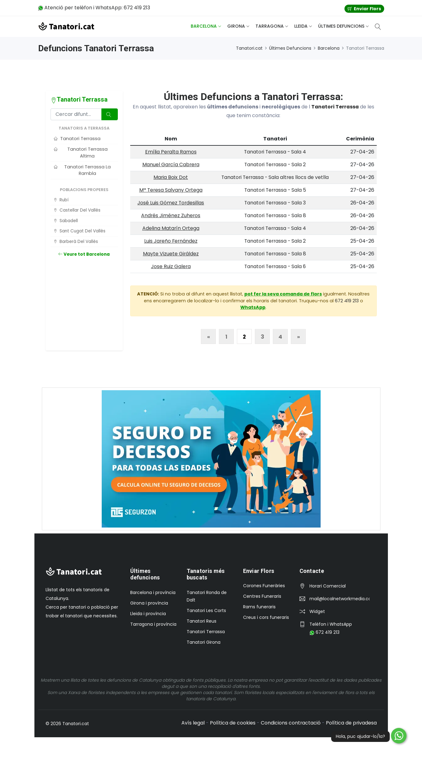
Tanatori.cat (249, 48)
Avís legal (192, 722)
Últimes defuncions (341, 26)
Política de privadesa (351, 722)
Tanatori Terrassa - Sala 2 (275, 164)
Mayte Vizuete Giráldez (171, 253)
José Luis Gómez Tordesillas (170, 202)
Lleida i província (148, 613)
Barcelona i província (152, 592)
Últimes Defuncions (290, 48)
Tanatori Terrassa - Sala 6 (275, 266)
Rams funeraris (259, 607)
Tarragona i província (153, 624)
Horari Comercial (327, 586)
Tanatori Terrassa (335, 106)
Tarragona (269, 26)
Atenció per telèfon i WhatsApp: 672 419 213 (94, 7)
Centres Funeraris (262, 596)
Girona (236, 26)
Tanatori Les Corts (206, 610)
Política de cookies (232, 722)
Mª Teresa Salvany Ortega (171, 190)
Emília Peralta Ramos (171, 151)
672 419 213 (347, 301)
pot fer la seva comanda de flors (283, 294)
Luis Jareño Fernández (171, 241)
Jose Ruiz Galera (171, 266)
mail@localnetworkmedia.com (339, 599)
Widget (317, 611)
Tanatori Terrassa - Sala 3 (275, 202)
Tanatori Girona (203, 642)
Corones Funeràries (264, 586)
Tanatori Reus (201, 621)
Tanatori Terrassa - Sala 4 (275, 151)
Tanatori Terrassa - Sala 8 (275, 215)
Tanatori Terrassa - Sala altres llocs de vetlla (275, 177)
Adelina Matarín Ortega (170, 228)
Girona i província (149, 603)
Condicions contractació (290, 722)
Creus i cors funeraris (266, 617)
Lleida (301, 26)
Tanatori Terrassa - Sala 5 (275, 190)
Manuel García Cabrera (171, 164)
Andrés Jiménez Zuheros (171, 215)
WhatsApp (252, 307)
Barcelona (204, 26)
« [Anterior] (208, 337)
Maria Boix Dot (170, 177)
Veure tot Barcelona (84, 254)
